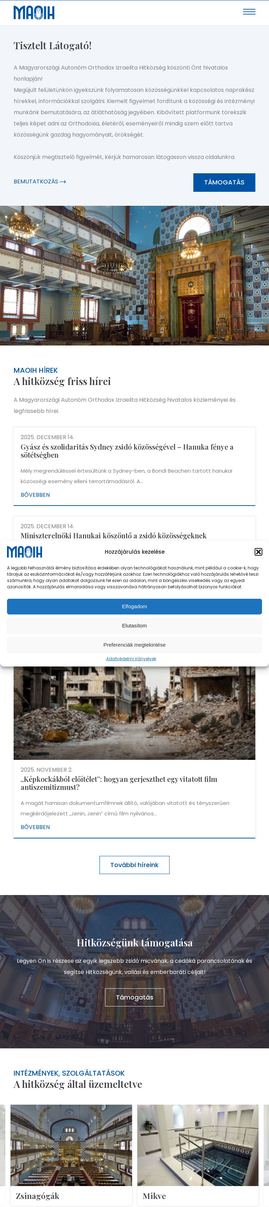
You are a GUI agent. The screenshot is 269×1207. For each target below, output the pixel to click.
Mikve (154, 1195)
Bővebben (35, 495)
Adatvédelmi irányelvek (131, 658)
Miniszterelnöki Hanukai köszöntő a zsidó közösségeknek (114, 535)
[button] (258, 551)
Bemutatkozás (40, 181)
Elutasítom (134, 625)
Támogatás (224, 182)
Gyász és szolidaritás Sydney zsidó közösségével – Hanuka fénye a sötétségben (127, 450)
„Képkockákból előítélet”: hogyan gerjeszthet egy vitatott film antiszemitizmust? (119, 783)
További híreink (134, 864)
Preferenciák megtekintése (134, 645)
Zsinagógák (37, 1195)
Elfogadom (134, 606)
